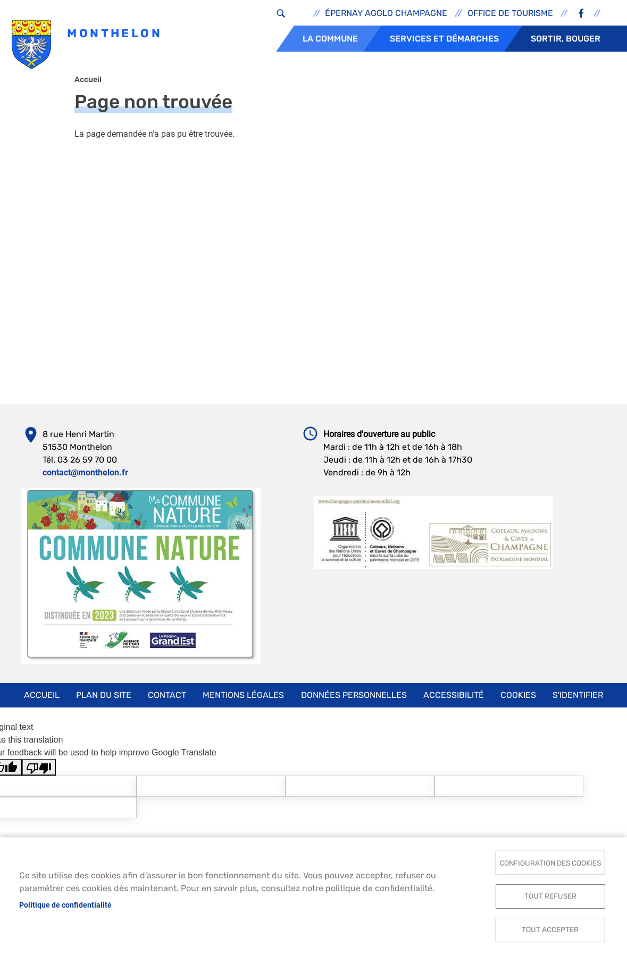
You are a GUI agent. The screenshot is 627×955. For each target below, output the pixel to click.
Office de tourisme (510, 13)
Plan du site (103, 701)
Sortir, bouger (565, 39)
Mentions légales (243, 701)
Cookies (518, 701)
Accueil (88, 85)
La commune (330, 39)
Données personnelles (354, 701)
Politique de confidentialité (65, 903)
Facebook (581, 13)
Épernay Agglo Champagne (386, 13)
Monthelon (87, 45)
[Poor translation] (39, 773)
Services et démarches (444, 39)
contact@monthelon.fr (85, 478)
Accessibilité (453, 701)
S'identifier (578, 701)
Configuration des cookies (550, 859)
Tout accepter (550, 929)
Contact (167, 701)
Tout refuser (550, 894)
